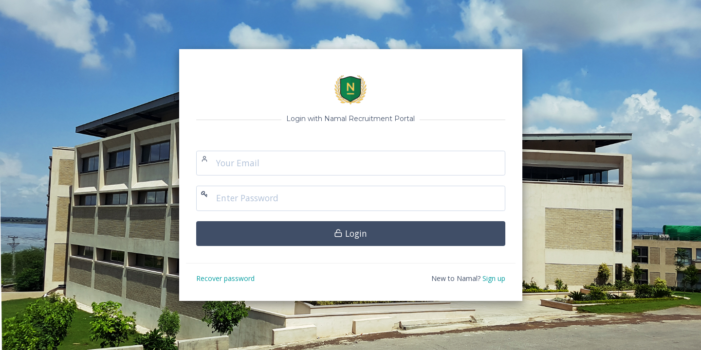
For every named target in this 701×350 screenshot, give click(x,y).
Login (350, 233)
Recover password (225, 278)
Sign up (493, 278)
